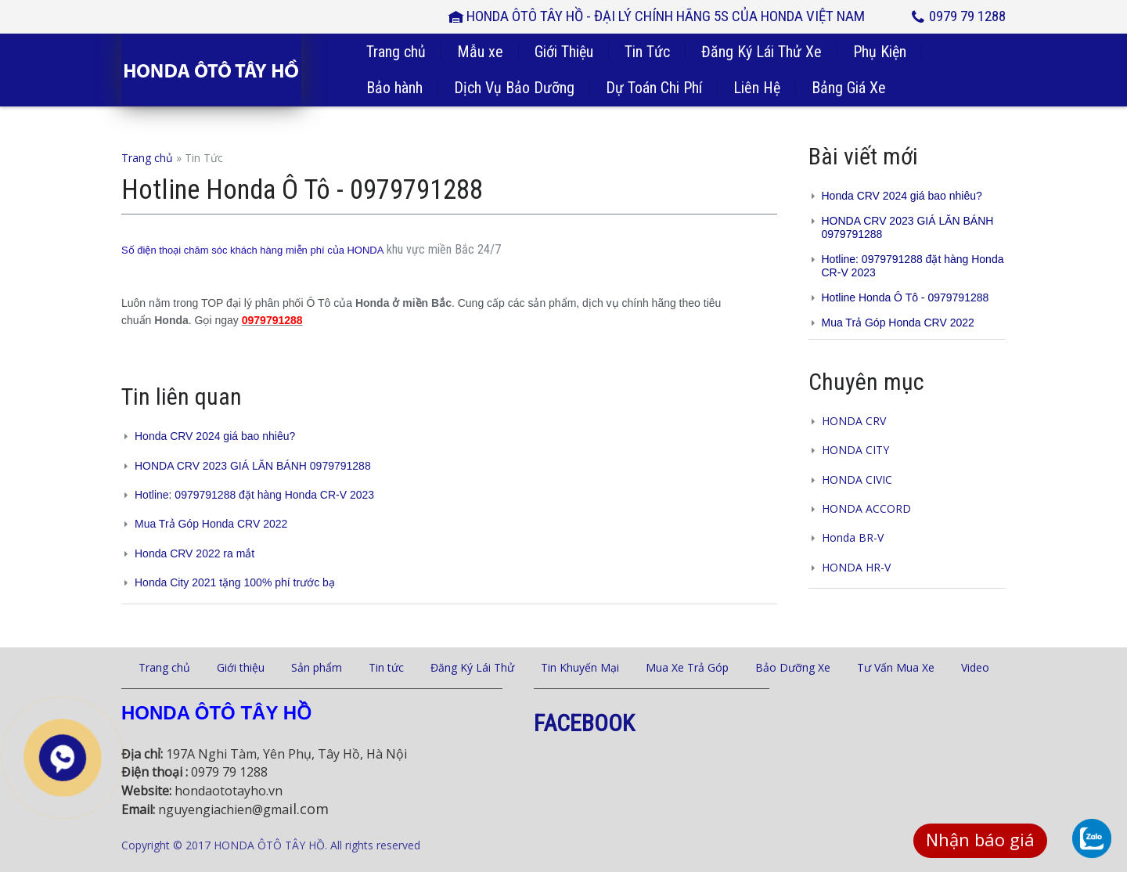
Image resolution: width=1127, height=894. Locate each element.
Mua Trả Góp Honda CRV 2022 (211, 523)
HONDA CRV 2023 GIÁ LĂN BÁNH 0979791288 (253, 466)
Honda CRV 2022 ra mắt (194, 553)
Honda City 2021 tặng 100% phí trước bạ (235, 582)
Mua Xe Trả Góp (687, 667)
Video (975, 667)
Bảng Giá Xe (849, 87)
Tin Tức (647, 51)
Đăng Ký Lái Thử (472, 667)
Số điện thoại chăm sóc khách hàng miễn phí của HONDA (252, 250)
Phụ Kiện (879, 51)
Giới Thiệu (564, 51)
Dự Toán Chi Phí (654, 87)
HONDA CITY (855, 449)
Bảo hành (394, 87)
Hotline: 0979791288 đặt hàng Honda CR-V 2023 (254, 494)
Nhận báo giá (980, 839)
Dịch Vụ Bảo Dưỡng (514, 87)
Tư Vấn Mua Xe (895, 667)
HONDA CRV (854, 420)
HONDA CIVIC (857, 479)
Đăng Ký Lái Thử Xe (761, 51)
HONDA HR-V (856, 567)
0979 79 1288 (967, 16)
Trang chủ (396, 51)
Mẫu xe (480, 51)
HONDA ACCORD (866, 508)
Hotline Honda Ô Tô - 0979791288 (905, 297)
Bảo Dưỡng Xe (792, 667)
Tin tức (386, 667)
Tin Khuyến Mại (580, 667)
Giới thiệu (241, 667)
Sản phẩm (316, 667)
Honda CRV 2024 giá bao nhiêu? (215, 436)
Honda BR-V (853, 537)
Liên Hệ (756, 87)
